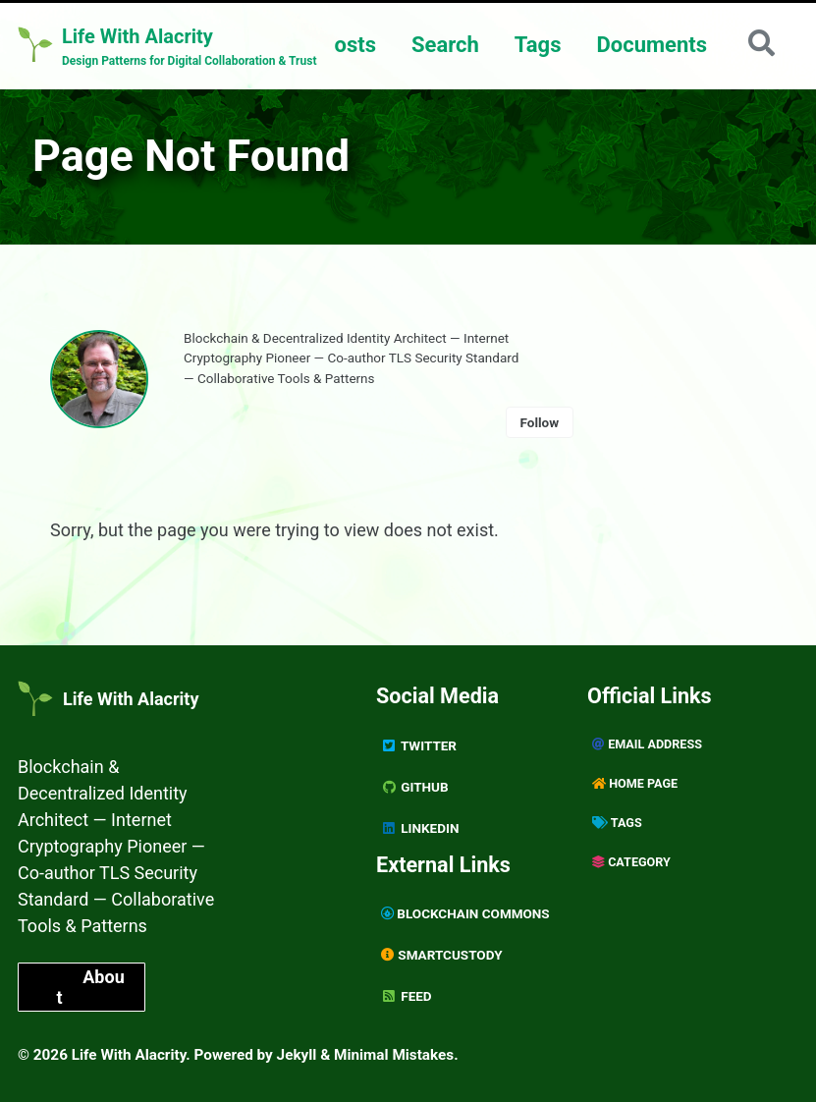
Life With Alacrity (130, 699)
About (90, 987)
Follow (540, 422)
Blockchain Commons (465, 913)
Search (445, 44)
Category (631, 861)
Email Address (647, 744)
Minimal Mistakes (394, 1055)
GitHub (415, 787)
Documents (651, 44)
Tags (538, 44)
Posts (348, 44)
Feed (406, 996)
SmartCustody (442, 955)
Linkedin (420, 828)
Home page (635, 783)
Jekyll (297, 1055)
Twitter (419, 745)
